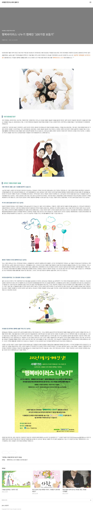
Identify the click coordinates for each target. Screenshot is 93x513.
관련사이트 (4, 500)
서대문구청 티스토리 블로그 (10, 2)
